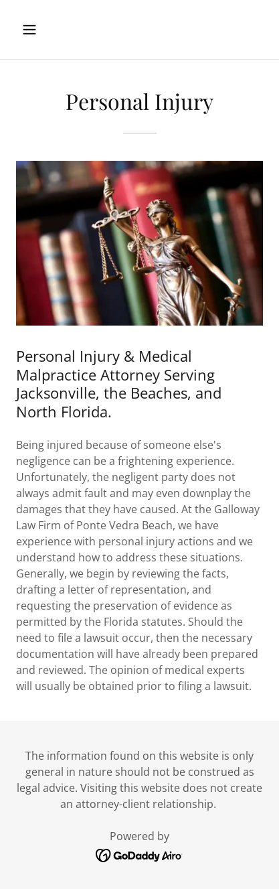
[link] (139, 854)
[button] (44, 29)
